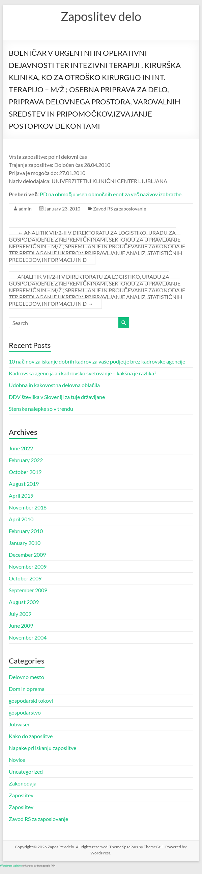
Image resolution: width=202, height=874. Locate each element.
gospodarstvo (25, 712)
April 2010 (21, 519)
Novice (17, 759)
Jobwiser (19, 724)
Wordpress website (11, 865)
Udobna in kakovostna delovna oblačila (54, 385)
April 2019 (21, 495)
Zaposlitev (21, 795)
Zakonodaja (22, 783)
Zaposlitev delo (101, 16)
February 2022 (26, 460)
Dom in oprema (27, 688)
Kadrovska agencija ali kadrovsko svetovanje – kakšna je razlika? (82, 373)
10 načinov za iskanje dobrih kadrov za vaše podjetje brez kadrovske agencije (97, 361)
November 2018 (28, 507)
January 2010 (24, 543)
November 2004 (28, 637)
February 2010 (26, 531)
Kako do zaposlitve (31, 736)
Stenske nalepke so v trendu (41, 408)
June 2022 (21, 448)
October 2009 (25, 578)
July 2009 (20, 613)
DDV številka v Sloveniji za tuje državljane (57, 397)
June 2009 (21, 625)
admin (25, 208)
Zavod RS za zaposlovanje (119, 208)
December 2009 (27, 554)
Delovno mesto (26, 677)
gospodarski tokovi (31, 700)
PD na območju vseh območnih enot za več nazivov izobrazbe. (111, 194)
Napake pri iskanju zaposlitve (42, 748)
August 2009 (24, 602)
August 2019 (24, 483)
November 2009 (28, 566)
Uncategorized (26, 771)
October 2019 (25, 472)
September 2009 (28, 590)
